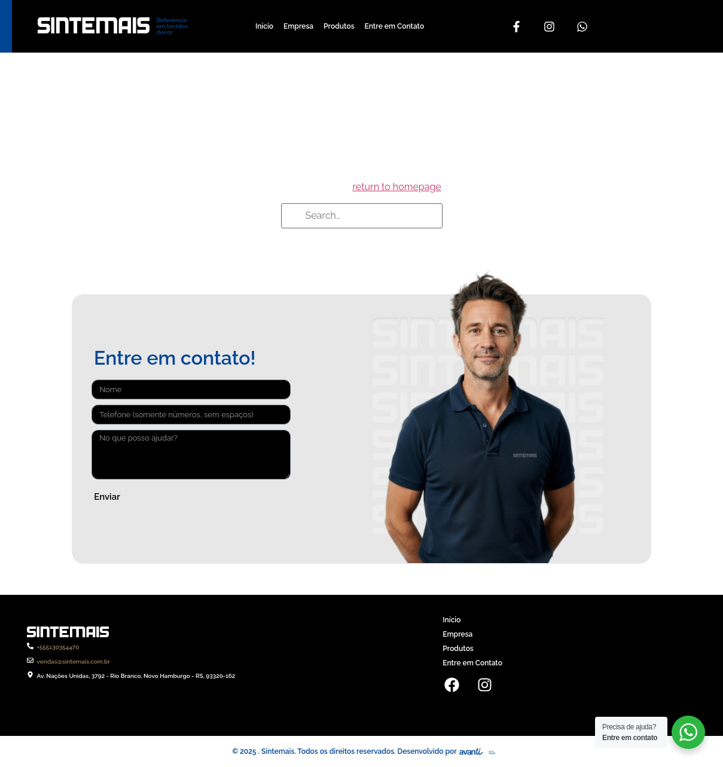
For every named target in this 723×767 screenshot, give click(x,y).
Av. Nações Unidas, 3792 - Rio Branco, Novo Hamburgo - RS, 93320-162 (136, 676)
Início (264, 26)
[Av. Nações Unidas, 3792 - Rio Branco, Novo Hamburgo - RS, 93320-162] (30, 674)
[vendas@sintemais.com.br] (30, 660)
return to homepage (396, 186)
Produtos (339, 26)
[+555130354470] (30, 646)
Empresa (298, 26)
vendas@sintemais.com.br (74, 661)
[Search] (294, 217)
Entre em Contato (395, 26)
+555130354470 (58, 647)
